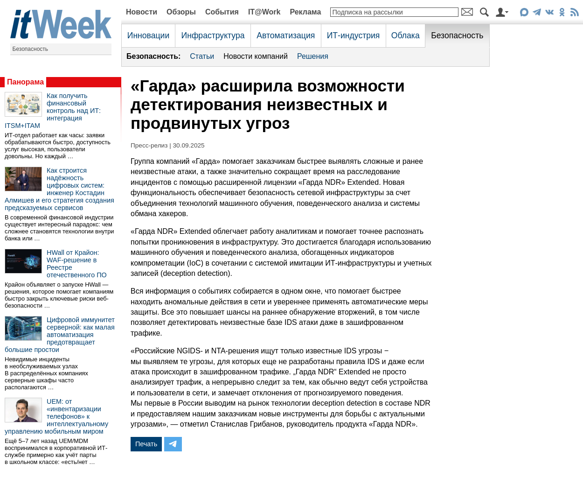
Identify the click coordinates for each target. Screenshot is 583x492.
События (222, 12)
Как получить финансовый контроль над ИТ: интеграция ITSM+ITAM (53, 110)
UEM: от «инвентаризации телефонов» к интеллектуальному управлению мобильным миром (56, 416)
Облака (405, 35)
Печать (146, 444)
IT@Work (264, 12)
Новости (141, 12)
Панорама (25, 82)
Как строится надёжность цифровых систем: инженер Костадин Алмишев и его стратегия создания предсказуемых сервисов (59, 189)
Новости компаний (255, 56)
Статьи (202, 56)
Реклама (305, 12)
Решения (312, 56)
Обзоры (181, 12)
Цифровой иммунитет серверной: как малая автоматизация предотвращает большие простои (60, 334)
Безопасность (31, 49)
